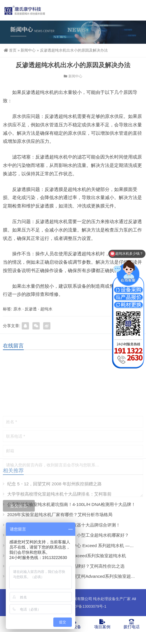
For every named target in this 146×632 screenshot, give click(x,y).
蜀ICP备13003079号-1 (87, 606)
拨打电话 (131, 624)
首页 (10, 50)
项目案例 (102, 624)
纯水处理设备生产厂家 (112, 599)
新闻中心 (28, 50)
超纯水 (46, 309)
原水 (17, 309)
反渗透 (31, 309)
